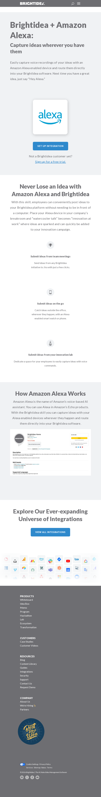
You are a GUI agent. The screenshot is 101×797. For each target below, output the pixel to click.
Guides (23, 667)
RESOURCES (27, 656)
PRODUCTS (27, 596)
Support (24, 679)
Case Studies (26, 641)
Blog (22, 659)
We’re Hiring (26, 705)
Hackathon (26, 615)
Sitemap (37, 767)
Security (24, 675)
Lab (22, 619)
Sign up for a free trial (50, 161)
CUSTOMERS (27, 638)
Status (43, 767)
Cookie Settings (32, 764)
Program (24, 611)
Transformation (28, 627)
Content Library (28, 663)
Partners (24, 709)
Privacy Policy (45, 764)
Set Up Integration (50, 146)
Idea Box (24, 603)
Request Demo (27, 687)
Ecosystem (25, 623)
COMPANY (26, 698)
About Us (25, 701)
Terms (49, 767)
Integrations (26, 671)
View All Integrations (50, 532)
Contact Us (26, 683)
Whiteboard (26, 599)
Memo (23, 607)
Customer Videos (29, 645)
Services (29, 767)
